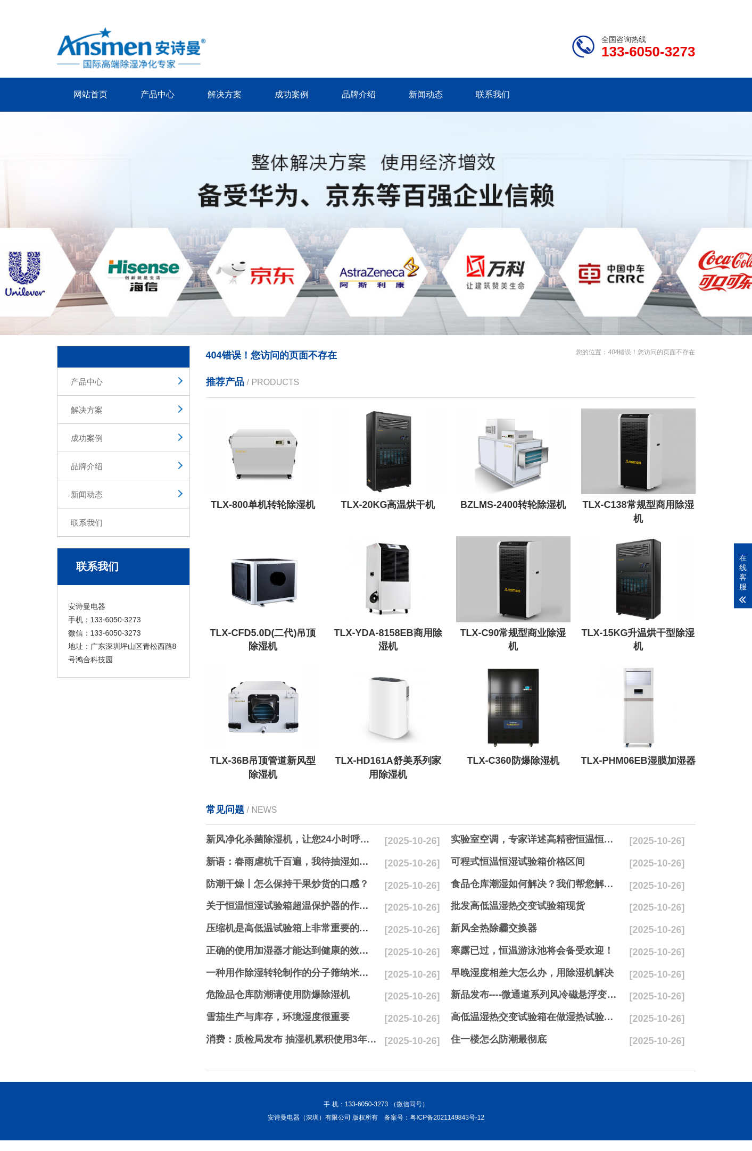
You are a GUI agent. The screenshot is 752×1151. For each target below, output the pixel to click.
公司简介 (534, 8)
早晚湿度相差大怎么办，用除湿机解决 (532, 972)
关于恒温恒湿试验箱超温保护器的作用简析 (291, 905)
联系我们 (493, 94)
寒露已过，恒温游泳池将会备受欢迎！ (532, 950)
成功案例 (292, 94)
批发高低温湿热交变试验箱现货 (518, 905)
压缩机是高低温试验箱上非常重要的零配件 (291, 928)
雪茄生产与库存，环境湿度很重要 (278, 1017)
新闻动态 (426, 94)
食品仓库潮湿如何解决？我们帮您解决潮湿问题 (536, 884)
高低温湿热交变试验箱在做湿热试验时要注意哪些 (536, 1017)
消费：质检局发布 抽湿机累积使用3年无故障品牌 (291, 1039)
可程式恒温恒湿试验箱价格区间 (518, 861)
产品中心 (158, 94)
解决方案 (225, 94)
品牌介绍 (359, 94)
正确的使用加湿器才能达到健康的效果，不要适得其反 (291, 950)
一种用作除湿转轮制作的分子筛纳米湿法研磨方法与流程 (291, 972)
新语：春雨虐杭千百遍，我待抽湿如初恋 (291, 861)
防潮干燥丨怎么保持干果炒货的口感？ (287, 884)
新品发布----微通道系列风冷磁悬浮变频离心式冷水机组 (536, 994)
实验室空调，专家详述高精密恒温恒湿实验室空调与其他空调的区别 (536, 839)
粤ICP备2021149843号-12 (447, 1117)
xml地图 (682, 8)
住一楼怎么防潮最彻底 (499, 1039)
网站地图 (634, 8)
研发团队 (584, 8)
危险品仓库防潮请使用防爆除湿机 (278, 994)
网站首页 (90, 94)
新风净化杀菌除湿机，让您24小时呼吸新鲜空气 (291, 839)
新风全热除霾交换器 (494, 928)
